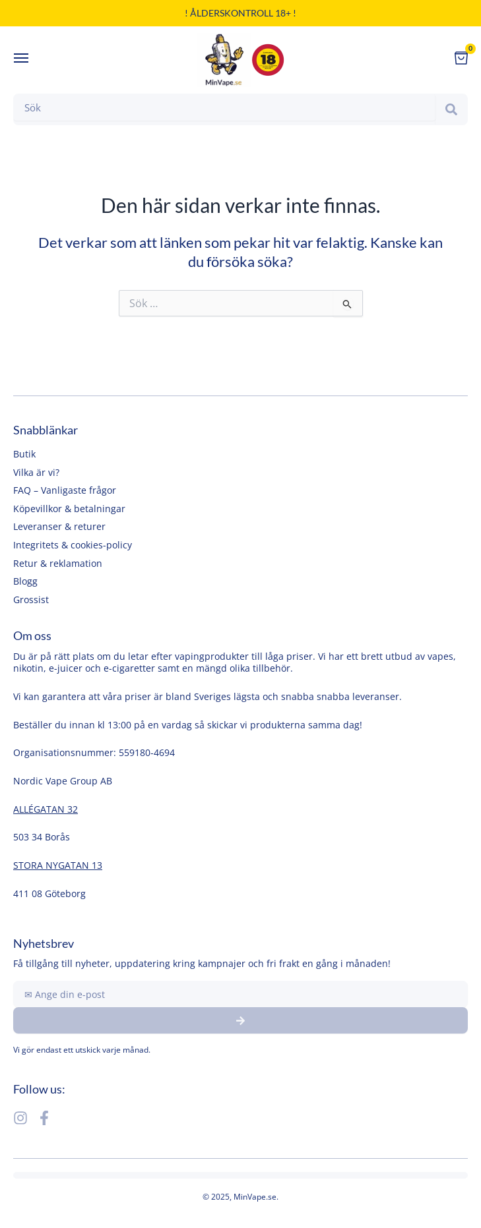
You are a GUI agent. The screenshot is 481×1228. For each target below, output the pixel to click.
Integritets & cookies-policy (72, 545)
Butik (24, 454)
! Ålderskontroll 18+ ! (240, 12)
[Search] (451, 109)
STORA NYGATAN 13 (57, 865)
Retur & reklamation (57, 563)
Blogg (25, 581)
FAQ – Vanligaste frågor (64, 490)
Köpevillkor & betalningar (69, 508)
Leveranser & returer (59, 526)
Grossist (31, 599)
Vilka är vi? (36, 472)
